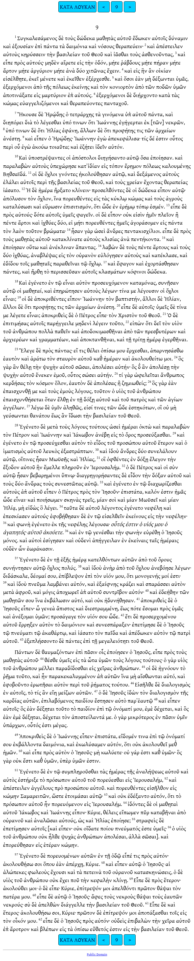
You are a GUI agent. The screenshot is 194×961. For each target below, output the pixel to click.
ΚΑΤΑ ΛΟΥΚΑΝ (77, 7)
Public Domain (97, 954)
